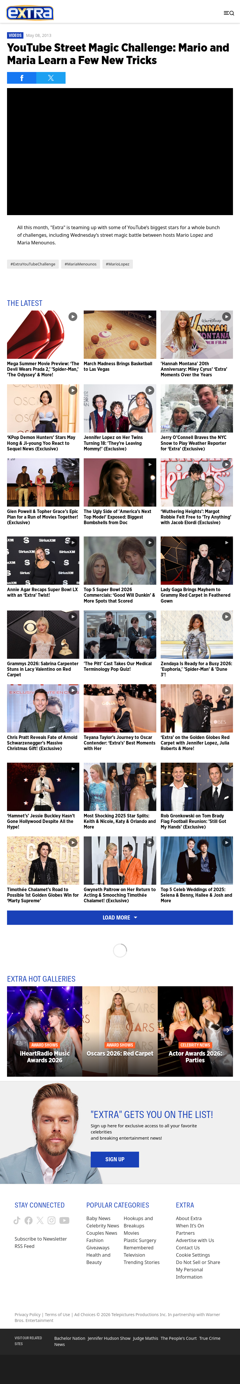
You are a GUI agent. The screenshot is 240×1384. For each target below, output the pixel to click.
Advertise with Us (195, 1240)
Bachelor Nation (69, 1338)
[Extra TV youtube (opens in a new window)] (64, 1220)
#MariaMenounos (81, 264)
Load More (120, 917)
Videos (15, 35)
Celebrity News (102, 1225)
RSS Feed (25, 1246)
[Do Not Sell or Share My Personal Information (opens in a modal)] (200, 1270)
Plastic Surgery (140, 1240)
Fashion (95, 1240)
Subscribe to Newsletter (41, 1239)
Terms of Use (57, 1314)
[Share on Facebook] (21, 78)
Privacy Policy (27, 1314)
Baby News (98, 1218)
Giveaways (97, 1247)
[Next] (227, 1030)
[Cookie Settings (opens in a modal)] (193, 1255)
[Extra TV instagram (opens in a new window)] (51, 1220)
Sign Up (114, 1159)
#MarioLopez (117, 264)
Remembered (139, 1247)
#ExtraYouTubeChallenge (33, 264)
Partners (185, 1233)
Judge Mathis (145, 1338)
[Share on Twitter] (51, 78)
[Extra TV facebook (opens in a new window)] (28, 1220)
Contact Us (188, 1247)
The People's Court (179, 1338)
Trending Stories (142, 1262)
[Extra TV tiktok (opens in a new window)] (17, 1220)
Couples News (101, 1233)
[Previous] (12, 1030)
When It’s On (190, 1225)
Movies (131, 1233)
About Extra (189, 1218)
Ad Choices (84, 1314)
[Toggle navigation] (227, 13)
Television (134, 1255)
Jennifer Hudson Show (109, 1338)
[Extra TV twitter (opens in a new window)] (40, 1220)
